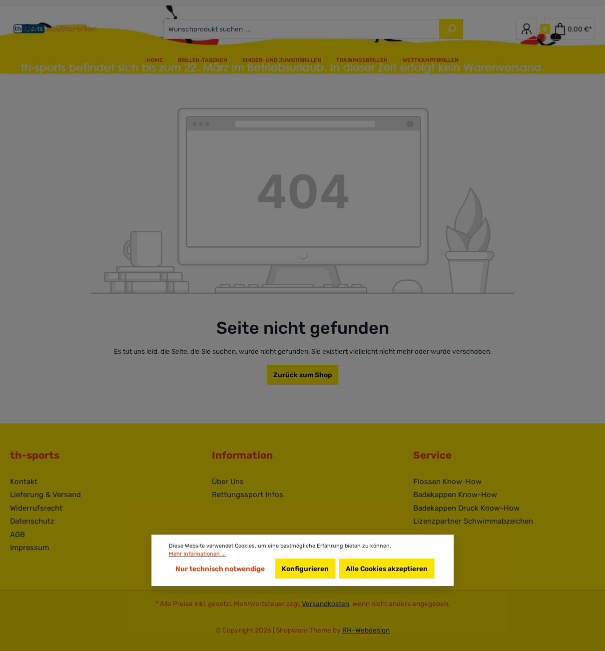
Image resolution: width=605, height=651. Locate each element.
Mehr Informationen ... (197, 554)
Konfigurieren (305, 569)
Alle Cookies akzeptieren (387, 569)
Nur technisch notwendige (220, 569)
